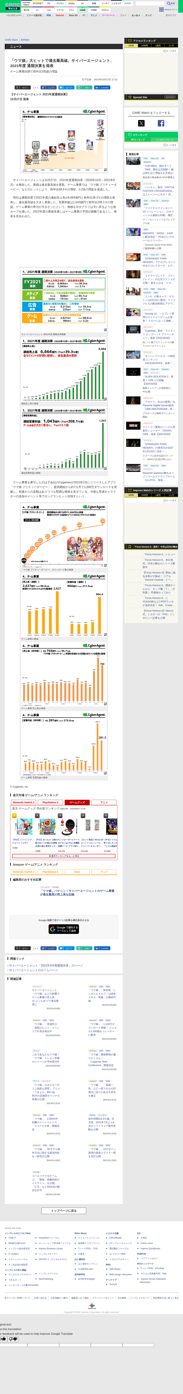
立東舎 (81, 1254)
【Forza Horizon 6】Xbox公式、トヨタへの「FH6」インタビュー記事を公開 (159, 614)
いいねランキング (164, 139)
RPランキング (138, 139)
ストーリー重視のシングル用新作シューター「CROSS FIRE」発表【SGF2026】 (159, 431)
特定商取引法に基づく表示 (166, 1298)
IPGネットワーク (145, 1264)
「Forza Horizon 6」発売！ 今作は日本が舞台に (155, 548)
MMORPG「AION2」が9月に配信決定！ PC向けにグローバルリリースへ (158, 237)
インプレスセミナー (48, 1254)
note (87, 88)
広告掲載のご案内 (59, 1298)
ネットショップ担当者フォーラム (55, 1243)
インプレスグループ (139, 1298)
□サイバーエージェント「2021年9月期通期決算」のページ (45, 965)
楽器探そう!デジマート (89, 1243)
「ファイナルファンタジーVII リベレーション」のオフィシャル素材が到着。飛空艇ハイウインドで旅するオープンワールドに (159, 215)
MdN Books (114, 1269)
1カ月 (171, 45)
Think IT (12, 1238)
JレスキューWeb (117, 1254)
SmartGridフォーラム (49, 1238)
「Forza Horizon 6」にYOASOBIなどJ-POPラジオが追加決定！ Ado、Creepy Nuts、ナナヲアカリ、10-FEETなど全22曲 (158, 605)
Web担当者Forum (16, 1243)
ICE (139, 1233)
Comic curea (147, 1243)
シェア (51, 88)
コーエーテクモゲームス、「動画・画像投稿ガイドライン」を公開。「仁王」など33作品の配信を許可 (46, 1183)
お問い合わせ (40, 1298)
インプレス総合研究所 (19, 1248)
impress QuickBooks (150, 1248)
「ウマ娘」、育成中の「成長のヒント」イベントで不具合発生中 (46, 1028)
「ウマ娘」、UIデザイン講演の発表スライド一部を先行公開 (102, 1153)
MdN (108, 1264)
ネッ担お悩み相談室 (18, 1264)
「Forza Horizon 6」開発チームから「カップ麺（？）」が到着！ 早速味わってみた (159, 589)
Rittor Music (81, 1233)
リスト (35, 88)
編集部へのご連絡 (80, 1298)
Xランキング (140, 134)
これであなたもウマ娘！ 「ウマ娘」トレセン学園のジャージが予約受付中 (46, 1058)
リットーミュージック (89, 1238)
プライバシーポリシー (103, 1298)
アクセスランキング (144, 40)
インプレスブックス (48, 1273)
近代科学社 (80, 1274)
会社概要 (122, 1298)
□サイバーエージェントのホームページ (33, 970)
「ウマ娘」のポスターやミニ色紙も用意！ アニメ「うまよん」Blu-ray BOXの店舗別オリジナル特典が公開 (46, 1092)
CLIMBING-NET (85, 1269)
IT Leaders (13, 1254)
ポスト (25, 88)
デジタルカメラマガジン (20, 1274)
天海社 (144, 1238)
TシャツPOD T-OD (88, 1248)
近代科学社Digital (86, 1279)
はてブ (69, 88)
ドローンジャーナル (18, 1259)
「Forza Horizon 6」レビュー (159, 554)
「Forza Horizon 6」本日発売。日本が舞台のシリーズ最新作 (159, 563)
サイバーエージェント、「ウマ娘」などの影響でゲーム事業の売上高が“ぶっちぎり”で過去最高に (46, 997)
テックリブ (111, 1280)
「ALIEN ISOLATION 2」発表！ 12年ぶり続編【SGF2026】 (158, 380)
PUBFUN (141, 1254)
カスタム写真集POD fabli (153, 1273)
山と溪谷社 (80, 1259)
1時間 (131, 45)
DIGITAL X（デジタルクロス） (53, 1259)
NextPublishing (46, 1279)
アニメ (104, 802)
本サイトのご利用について (17, 1298)
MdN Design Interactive (120, 1274)
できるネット (14, 1280)
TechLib (113, 1284)
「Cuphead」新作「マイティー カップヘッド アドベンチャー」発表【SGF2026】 (159, 334)
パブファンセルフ (149, 1258)
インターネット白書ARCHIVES (23, 1285)
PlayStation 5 (50, 802)
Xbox (77, 871)
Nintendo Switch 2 (23, 802)
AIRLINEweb (115, 1238)
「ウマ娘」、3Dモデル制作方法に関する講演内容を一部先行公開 (46, 1153)
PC (84, 15)
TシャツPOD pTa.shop (152, 1268)
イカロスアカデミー (119, 1259)
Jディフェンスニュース (120, 1243)
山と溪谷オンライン (87, 1264)
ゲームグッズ (77, 802)
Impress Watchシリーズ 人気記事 (152, 490)
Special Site (140, 97)
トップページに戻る (64, 1210)
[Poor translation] (13, 1339)
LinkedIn (104, 88)
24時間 (144, 45)
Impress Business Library (51, 1248)
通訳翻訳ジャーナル (119, 1248)
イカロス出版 (112, 1233)
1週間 (158, 45)
